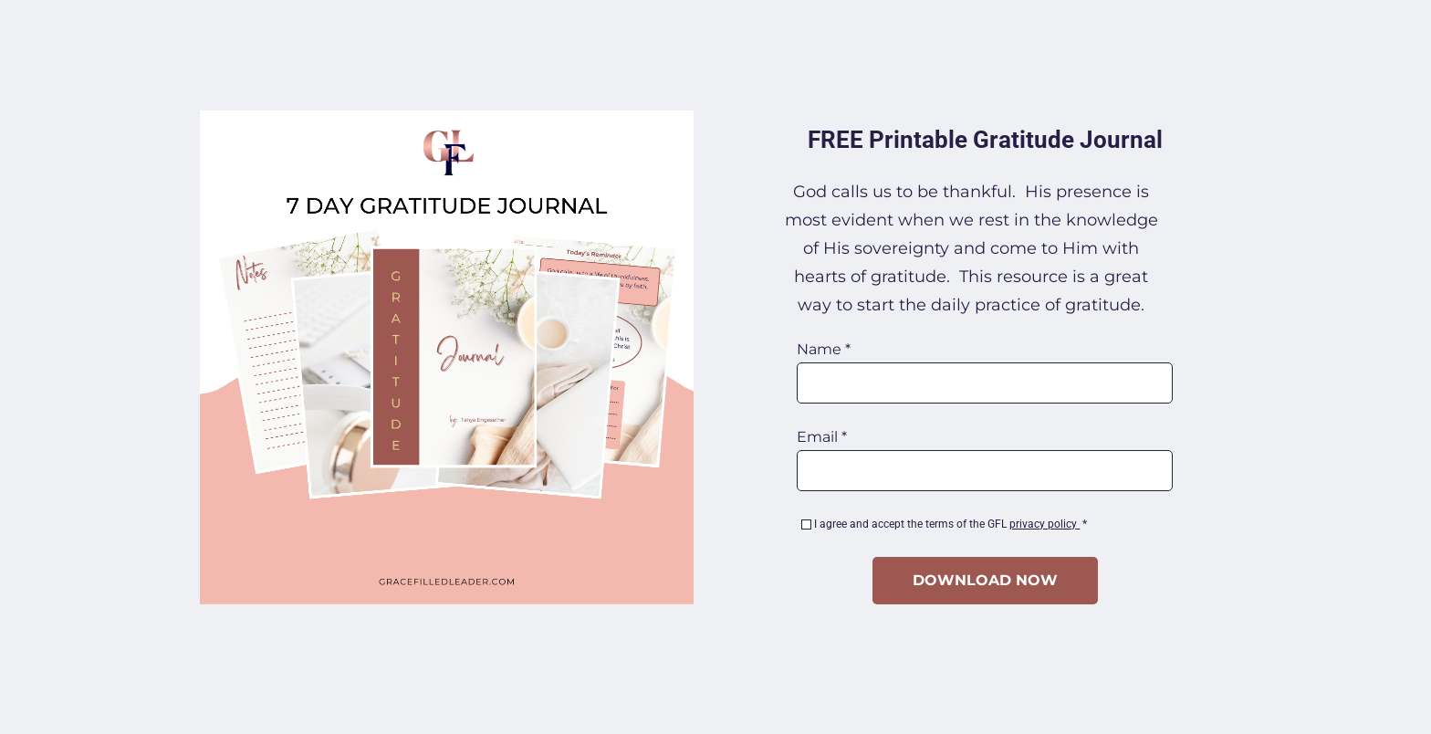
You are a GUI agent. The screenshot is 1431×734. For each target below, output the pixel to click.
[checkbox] (806, 524)
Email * (822, 437)
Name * (824, 349)
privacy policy (1044, 524)
